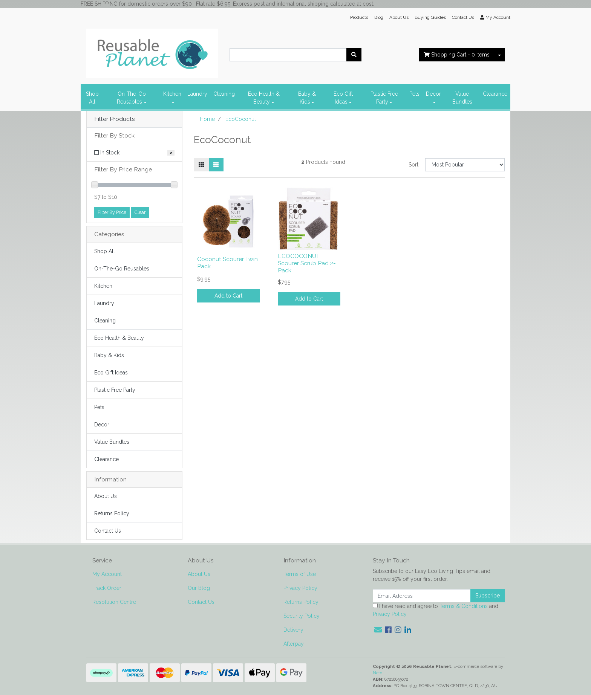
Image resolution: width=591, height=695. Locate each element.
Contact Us (463, 17)
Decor (433, 94)
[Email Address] (422, 595)
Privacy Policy (300, 588)
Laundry (197, 94)
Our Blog (199, 588)
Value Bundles (462, 98)
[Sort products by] (465, 164)
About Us (399, 17)
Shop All (92, 98)
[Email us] (378, 629)
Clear (140, 212)
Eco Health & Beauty (264, 98)
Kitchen (172, 94)
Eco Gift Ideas (343, 98)
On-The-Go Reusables (131, 98)
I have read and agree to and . (435, 610)
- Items (457, 55)
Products (359, 17)
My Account (107, 574)
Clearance (495, 94)
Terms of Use (299, 574)
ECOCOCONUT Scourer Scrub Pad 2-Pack (307, 263)
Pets (414, 94)
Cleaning (224, 94)
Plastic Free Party (384, 98)
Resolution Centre (114, 602)
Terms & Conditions (463, 606)
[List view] (216, 164)
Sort (413, 165)
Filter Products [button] (114, 119)
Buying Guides (430, 17)
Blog (378, 17)
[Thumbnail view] (201, 164)
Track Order (106, 588)
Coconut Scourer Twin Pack (227, 262)
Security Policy (301, 616)
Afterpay (293, 644)
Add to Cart (228, 296)
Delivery (293, 630)
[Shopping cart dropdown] (499, 54)
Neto (377, 672)
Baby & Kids (307, 98)
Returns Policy (111, 513)
